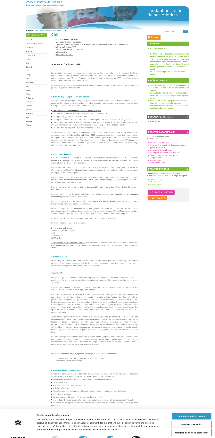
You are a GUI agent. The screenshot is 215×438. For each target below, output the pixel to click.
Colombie (29, 67)
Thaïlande (29, 113)
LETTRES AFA (155, 182)
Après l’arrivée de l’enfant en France (69, 50)
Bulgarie (29, 51)
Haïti (27, 71)
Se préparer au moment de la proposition (165, 153)
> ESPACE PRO (158, 198)
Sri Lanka (29, 106)
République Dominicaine (34, 44)
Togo (27, 117)
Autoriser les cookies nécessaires (192, 426)
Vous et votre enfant (157, 163)
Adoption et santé (156, 158)
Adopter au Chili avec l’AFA (66, 47)
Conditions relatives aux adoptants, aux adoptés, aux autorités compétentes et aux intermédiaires (92, 44)
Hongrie (29, 75)
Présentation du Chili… (64, 55)
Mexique (29, 90)
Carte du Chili (155, 122)
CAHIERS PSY (156, 184)
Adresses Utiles (61, 52)
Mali (27, 86)
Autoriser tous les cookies (191, 410)
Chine (28, 59)
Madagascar (30, 82)
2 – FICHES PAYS (58, 30)
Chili (27, 63)
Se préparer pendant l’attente (161, 150)
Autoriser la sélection (191, 418)
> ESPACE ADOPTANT (161, 192)
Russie (28, 125)
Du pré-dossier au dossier (160, 143)
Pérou (28, 94)
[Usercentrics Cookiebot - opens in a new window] (18, 432)
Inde (27, 78)
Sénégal (29, 40)
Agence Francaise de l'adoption (43, 30)
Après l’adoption (156, 160)
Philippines (30, 98)
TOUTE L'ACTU (156, 179)
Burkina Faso (30, 55)
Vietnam (29, 121)
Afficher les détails (154, 432)
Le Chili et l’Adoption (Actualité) (67, 39)
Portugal (29, 102)
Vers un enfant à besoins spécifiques (164, 155)
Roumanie (29, 47)
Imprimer (155, 37)
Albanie (28, 109)
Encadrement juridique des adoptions (69, 42)
